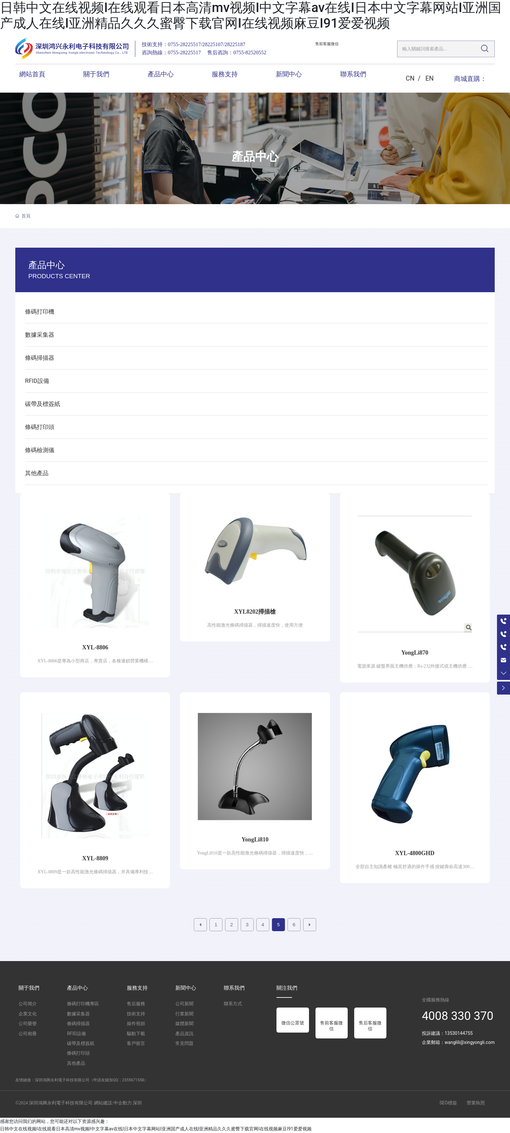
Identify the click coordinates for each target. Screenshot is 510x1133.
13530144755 (459, 1033)
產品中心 (255, 156)
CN (410, 78)
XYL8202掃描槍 (255, 611)
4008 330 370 (457, 1016)
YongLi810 (254, 839)
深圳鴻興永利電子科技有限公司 (62, 1080)
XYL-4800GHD (415, 853)
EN (429, 78)
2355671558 (133, 1080)
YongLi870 (414, 652)
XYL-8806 (95, 647)
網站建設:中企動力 (113, 1102)
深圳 (137, 1102)
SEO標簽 (448, 1102)
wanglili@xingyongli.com (470, 1042)
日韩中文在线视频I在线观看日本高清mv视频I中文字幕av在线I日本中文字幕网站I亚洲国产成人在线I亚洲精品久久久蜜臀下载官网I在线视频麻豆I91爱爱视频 (250, 15)
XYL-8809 (95, 858)
